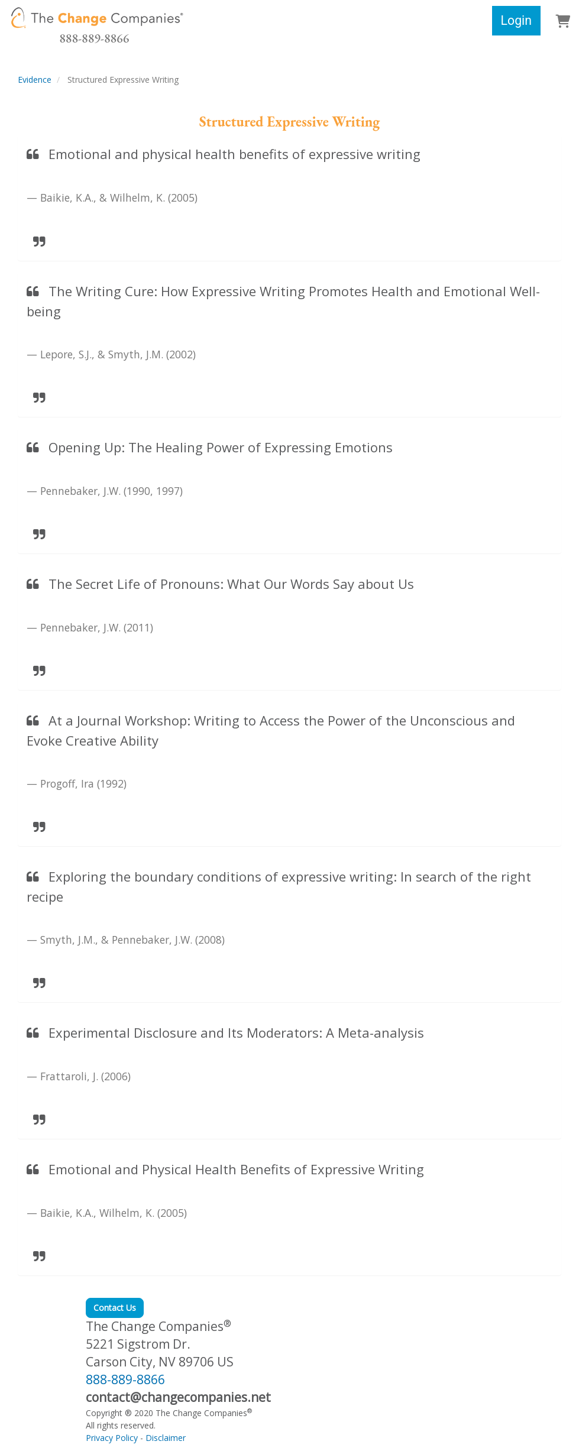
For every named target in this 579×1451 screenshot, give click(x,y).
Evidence (34, 79)
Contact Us (114, 1307)
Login (516, 20)
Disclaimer (165, 1437)
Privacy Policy (112, 1437)
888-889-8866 (94, 38)
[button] (562, 22)
